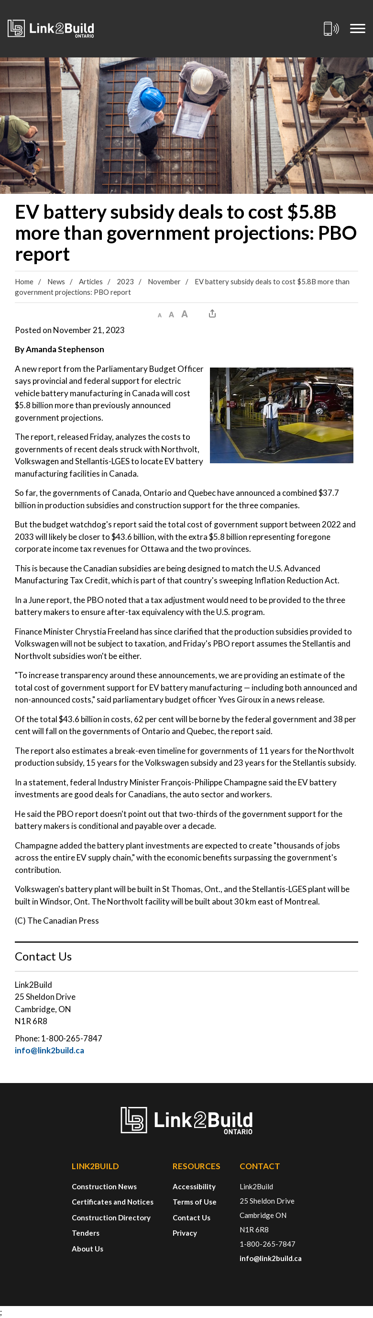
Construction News (104, 1186)
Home (24, 281)
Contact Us (191, 1217)
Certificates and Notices (113, 1201)
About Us (87, 1248)
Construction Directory (111, 1217)
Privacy (185, 1233)
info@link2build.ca (49, 1050)
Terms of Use (195, 1201)
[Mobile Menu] (357, 28)
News (56, 281)
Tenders (85, 1233)
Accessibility (194, 1186)
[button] (160, 313)
